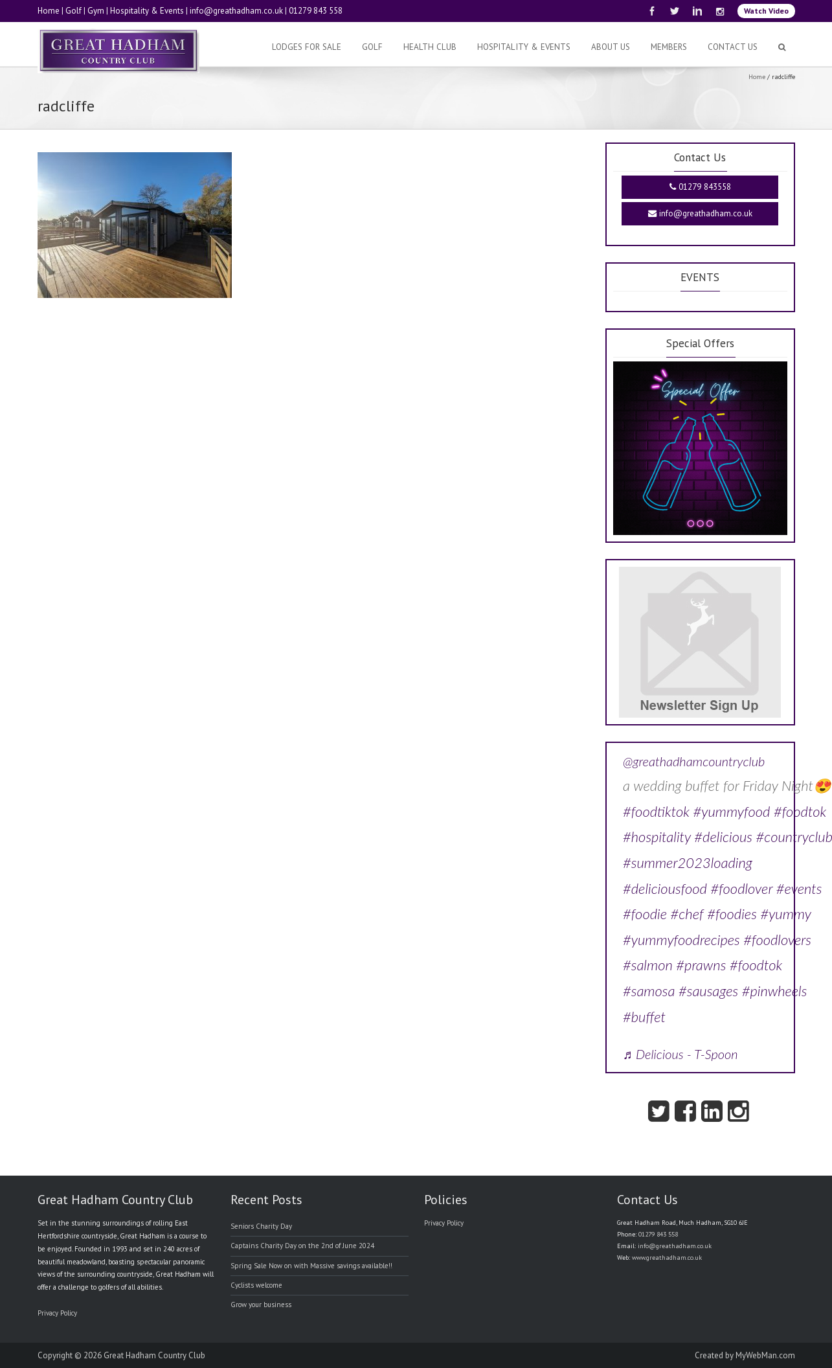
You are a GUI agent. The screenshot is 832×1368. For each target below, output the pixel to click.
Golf (73, 10)
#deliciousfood (665, 888)
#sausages (708, 990)
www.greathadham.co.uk (667, 1257)
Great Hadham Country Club (154, 1355)
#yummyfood (731, 811)
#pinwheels (774, 990)
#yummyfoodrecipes (681, 939)
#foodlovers (777, 939)
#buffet (644, 1016)
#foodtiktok (656, 811)
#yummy (785, 913)
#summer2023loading (687, 862)
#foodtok (800, 811)
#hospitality (657, 836)
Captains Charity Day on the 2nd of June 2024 (302, 1245)
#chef (687, 913)
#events (799, 888)
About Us (610, 46)
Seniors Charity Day (261, 1226)
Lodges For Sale (306, 46)
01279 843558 (700, 186)
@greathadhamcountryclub (694, 761)
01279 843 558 (316, 10)
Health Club (429, 46)
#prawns (701, 965)
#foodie (645, 913)
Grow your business (260, 1304)
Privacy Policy (57, 1312)
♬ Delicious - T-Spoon (680, 1054)
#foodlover (741, 888)
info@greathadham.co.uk (236, 10)
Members (669, 46)
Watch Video (766, 11)
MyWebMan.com (765, 1355)
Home (49, 10)
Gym (95, 10)
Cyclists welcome (256, 1285)
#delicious (723, 836)
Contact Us (733, 46)
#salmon (648, 965)
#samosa (649, 990)
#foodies (732, 913)
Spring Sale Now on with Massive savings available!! (311, 1265)
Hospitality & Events (147, 10)
